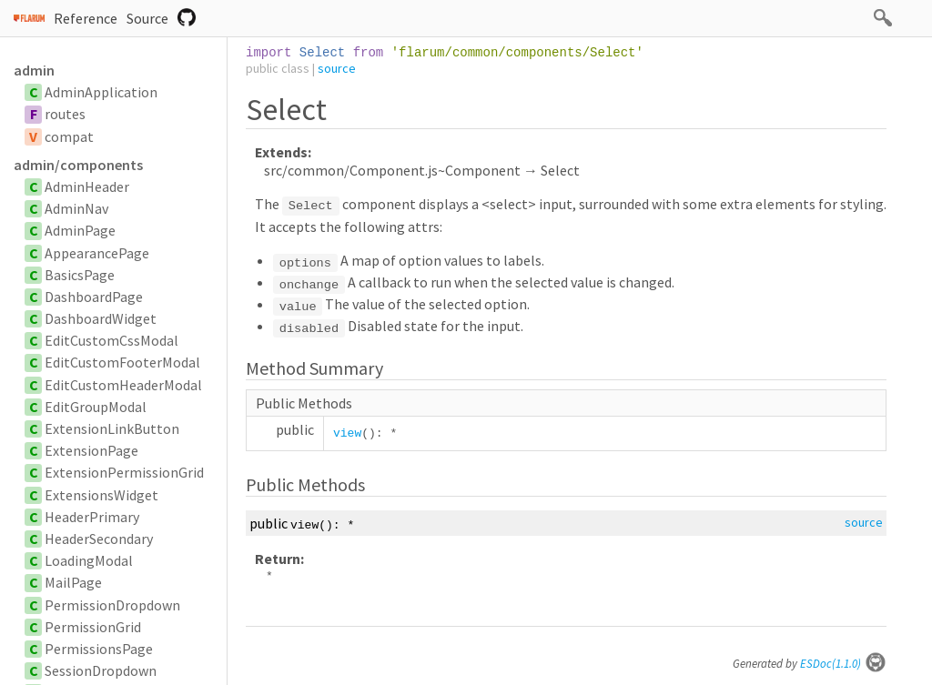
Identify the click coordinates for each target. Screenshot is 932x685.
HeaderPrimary (92, 517)
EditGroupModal (96, 407)
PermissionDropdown (112, 605)
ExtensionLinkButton (112, 428)
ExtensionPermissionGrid (124, 472)
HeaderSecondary (99, 538)
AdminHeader (87, 186)
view (347, 433)
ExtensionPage (91, 450)
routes (65, 114)
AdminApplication (101, 92)
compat (69, 136)
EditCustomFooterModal (122, 362)
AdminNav (76, 208)
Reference (85, 18)
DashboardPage (94, 296)
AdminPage (80, 230)
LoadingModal (89, 560)
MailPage (73, 582)
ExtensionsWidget (101, 495)
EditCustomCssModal (111, 340)
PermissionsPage (99, 649)
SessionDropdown (101, 670)
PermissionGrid (93, 627)
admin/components (78, 165)
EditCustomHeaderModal (123, 385)
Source (147, 18)
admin (34, 70)
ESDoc (843, 663)
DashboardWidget (101, 318)
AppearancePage (97, 253)
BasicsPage (80, 275)
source (337, 68)
